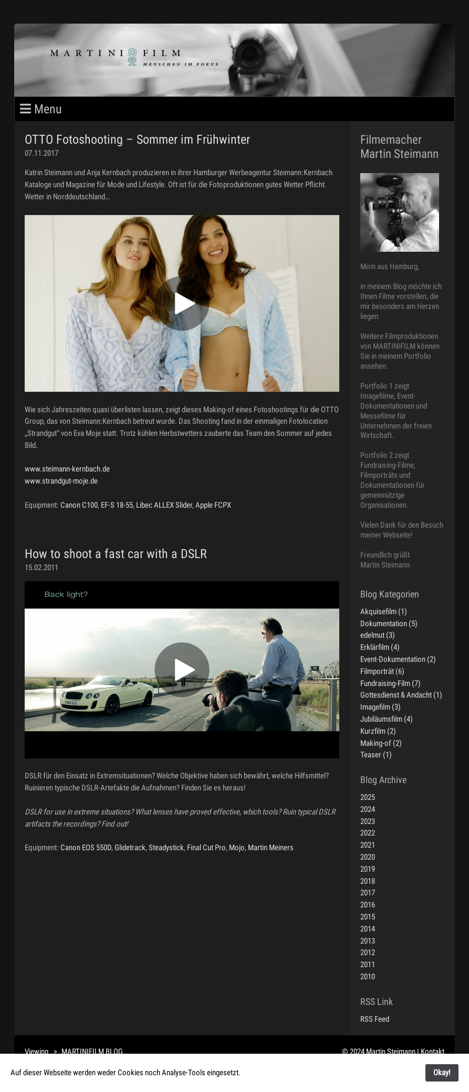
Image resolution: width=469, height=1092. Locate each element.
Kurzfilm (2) (378, 731)
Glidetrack (129, 847)
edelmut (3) (377, 635)
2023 (367, 821)
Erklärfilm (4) (380, 647)
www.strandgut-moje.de (61, 481)
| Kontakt (430, 1051)
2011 (367, 964)
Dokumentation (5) (389, 623)
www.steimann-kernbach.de (67, 469)
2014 (367, 929)
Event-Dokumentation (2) (398, 659)
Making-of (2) (381, 743)
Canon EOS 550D (85, 847)
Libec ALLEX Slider (164, 505)
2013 (367, 941)
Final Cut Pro (206, 847)
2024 (367, 809)
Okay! (442, 1072)
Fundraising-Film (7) (390, 683)
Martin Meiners (271, 847)
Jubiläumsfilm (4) (386, 719)
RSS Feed (374, 1019)
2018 (367, 881)
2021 (367, 845)
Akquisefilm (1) (383, 611)
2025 (367, 797)
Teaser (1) (376, 754)
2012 (367, 952)
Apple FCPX (213, 505)
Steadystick (166, 847)
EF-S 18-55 (117, 505)
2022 (367, 833)
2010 (367, 976)
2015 (367, 917)
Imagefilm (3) (380, 707)
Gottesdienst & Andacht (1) (401, 695)
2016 (367, 904)
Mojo (237, 847)
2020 (367, 857)
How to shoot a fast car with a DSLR (116, 554)
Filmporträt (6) (382, 671)
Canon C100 (79, 505)
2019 (367, 869)
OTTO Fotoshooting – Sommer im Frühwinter (137, 139)
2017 (367, 892)
